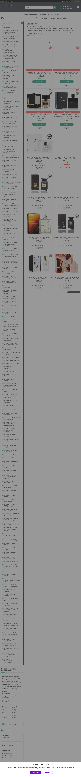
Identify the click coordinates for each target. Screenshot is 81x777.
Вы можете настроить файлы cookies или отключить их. (40, 768)
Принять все (35, 772)
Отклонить (48, 772)
